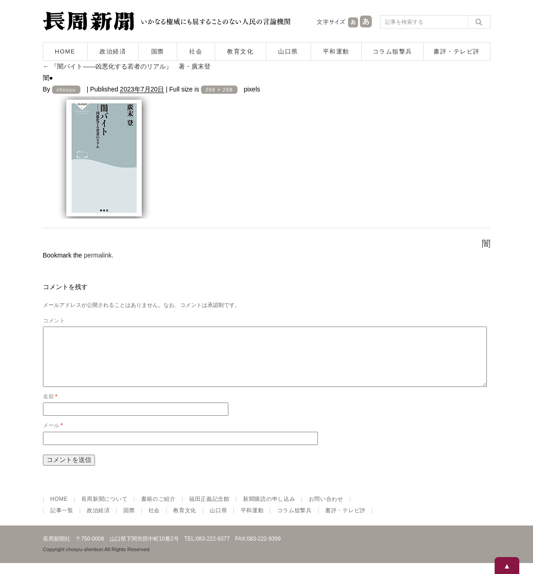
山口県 (288, 51)
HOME (65, 51)
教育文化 (240, 51)
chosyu (66, 89)
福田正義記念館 (209, 510)
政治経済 (113, 51)
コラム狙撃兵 (392, 51)
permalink (98, 255)
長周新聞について (104, 510)
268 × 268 (219, 89)
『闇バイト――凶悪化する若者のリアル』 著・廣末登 (127, 66)
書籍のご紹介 (158, 510)
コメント (54, 320)
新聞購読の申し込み (269, 510)
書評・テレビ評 (456, 51)
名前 (50, 407)
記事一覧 (62, 521)
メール (53, 436)
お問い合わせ (326, 510)
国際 (157, 51)
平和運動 (336, 51)
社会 (195, 51)
